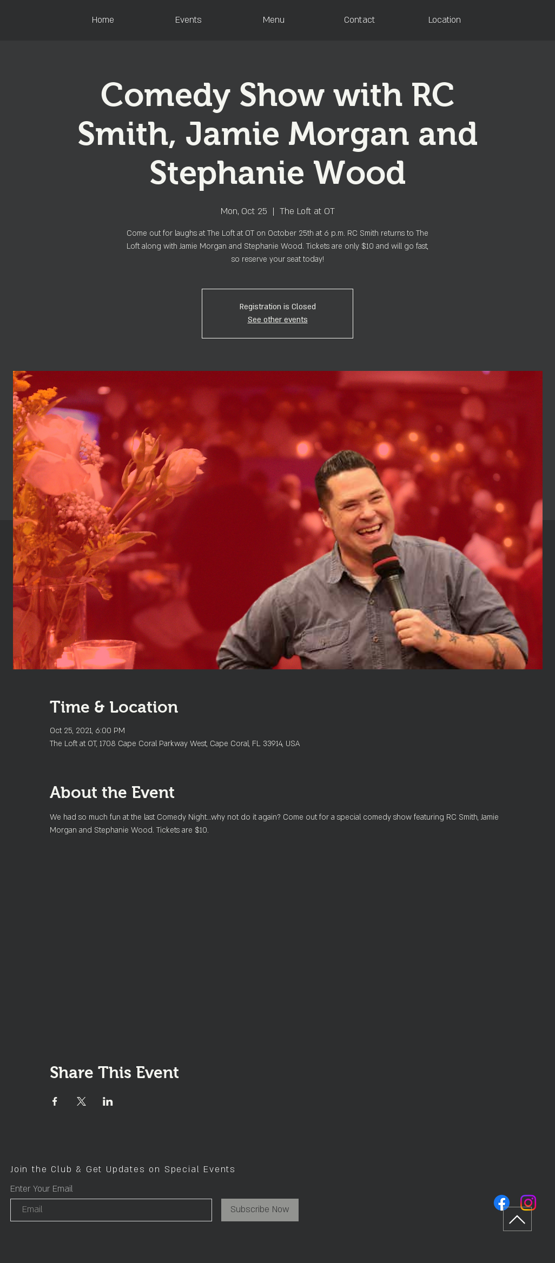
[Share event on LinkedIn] (108, 1101)
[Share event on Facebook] (55, 1101)
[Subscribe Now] (260, 1210)
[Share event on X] (81, 1101)
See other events (278, 320)
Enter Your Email (41, 1189)
